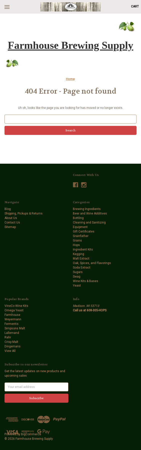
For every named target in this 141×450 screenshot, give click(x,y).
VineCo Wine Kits (16, 306)
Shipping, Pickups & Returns (24, 213)
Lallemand (12, 333)
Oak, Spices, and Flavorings (92, 263)
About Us (11, 218)
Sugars (78, 272)
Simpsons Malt (15, 328)
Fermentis (12, 324)
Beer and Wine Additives (90, 213)
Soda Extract (81, 267)
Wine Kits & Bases (85, 281)
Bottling (78, 218)
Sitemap (10, 227)
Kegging (78, 254)
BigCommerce (31, 434)
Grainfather (80, 236)
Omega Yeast (14, 310)
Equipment (80, 227)
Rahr (8, 337)
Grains (77, 240)
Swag (76, 276)
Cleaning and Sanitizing (89, 222)
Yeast (77, 285)
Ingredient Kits (83, 249)
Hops (76, 245)
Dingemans (13, 346)
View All (10, 351)
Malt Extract (81, 258)
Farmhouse (12, 315)
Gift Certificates (83, 231)
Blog (8, 209)
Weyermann (13, 319)
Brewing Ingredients (87, 209)
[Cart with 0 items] (135, 6)
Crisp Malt (11, 342)
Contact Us (12, 222)
